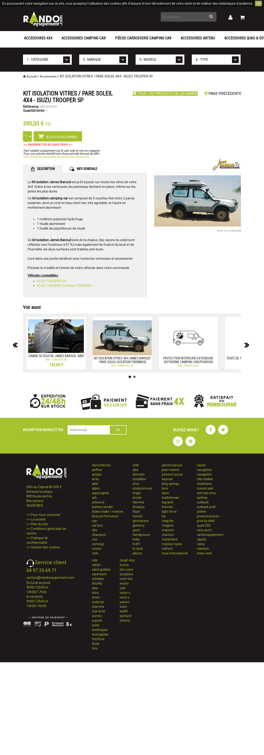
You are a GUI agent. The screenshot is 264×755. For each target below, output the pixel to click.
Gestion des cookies (45, 547)
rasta (201, 544)
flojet (136, 511)
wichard (125, 616)
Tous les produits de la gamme (165, 93)
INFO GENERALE (83, 169)
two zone (126, 569)
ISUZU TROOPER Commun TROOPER (64, 286)
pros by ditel (206, 521)
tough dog (127, 560)
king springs (170, 484)
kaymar (167, 479)
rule (95, 560)
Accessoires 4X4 (38, 38)
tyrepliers (126, 574)
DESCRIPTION (43, 169)
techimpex (100, 630)
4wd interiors (101, 465)
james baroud (172, 465)
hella (136, 539)
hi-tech (138, 548)
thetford (98, 639)
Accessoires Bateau (198, 38)
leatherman (170, 497)
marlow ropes (172, 544)
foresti (137, 516)
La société (38, 519)
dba (135, 470)
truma (124, 565)
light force (169, 511)
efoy (136, 484)
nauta (201, 465)
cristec (97, 548)
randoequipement (210, 535)
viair (123, 588)
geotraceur (141, 521)
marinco (168, 535)
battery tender (102, 507)
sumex (97, 616)
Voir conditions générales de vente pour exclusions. (56, 156)
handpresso (141, 535)
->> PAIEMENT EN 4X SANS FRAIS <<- (48, 144)
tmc (95, 648)
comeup (98, 544)
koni (165, 488)
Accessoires (48, 76)
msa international (175, 553)
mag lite (168, 521)
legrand (167, 502)
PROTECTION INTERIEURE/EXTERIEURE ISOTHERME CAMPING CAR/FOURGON (188, 360)
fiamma (138, 502)
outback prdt (206, 507)
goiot (136, 530)
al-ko (95, 479)
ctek (95, 553)
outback (203, 502)
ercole (137, 497)
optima (202, 497)
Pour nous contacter (46, 515)
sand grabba (101, 569)
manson (168, 530)
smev (96, 597)
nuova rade (205, 488)
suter (96, 625)
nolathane (204, 484)
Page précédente (222, 93)
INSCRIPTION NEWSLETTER (43, 430)
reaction (203, 548)
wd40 (124, 611)
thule (95, 644)
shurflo (97, 583)
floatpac (139, 507)
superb (97, 620)
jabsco (137, 553)
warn (123, 606)
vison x (125, 597)
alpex (96, 488)
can (94, 521)
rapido (201, 539)
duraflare (139, 479)
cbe (94, 530)
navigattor (204, 470)
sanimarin (99, 574)
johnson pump (172, 474)
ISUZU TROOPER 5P (51, 281)
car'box (97, 525)
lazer (165, 493)
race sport (204, 530)
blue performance (105, 516)
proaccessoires (208, 516)
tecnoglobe (100, 634)
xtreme (125, 620)
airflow (97, 470)
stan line (98, 606)
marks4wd (169, 539)
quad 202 (204, 525)
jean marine (170, 470)
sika (95, 588)
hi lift (136, 544)
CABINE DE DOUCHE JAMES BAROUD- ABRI (56, 356)
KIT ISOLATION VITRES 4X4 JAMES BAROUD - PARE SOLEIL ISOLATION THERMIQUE (122, 360)
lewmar (167, 507)
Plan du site (39, 524)
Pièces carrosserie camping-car (143, 38)
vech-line (126, 579)
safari (96, 565)
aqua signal (100, 493)
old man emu (206, 493)
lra (164, 516)
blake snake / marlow (107, 511)
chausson (99, 535)
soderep (98, 602)
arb (94, 497)
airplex (97, 474)
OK (258, 3)
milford (167, 548)
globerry (139, 525)
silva (95, 593)
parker (201, 511)
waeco (124, 602)
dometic (139, 474)
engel (137, 493)
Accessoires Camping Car (84, 38)
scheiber (98, 579)
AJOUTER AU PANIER (57, 136)
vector (124, 583)
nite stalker (205, 479)
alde (95, 484)
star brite (98, 611)
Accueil (29, 76)
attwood (98, 502)
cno (94, 539)
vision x (125, 593)
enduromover (143, 488)
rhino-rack (204, 553)
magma (167, 525)
